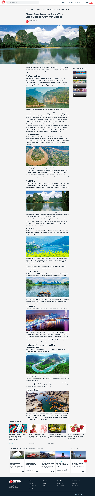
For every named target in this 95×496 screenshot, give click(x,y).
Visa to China (60, 483)
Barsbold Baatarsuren (13, 441)
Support (45, 481)
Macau (47, 308)
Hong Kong (40, 308)
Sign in (91, 3)
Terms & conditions (33, 487)
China (27, 67)
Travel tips (11, 443)
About (30, 481)
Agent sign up (75, 485)
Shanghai (50, 85)
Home (27, 9)
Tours (71, 2)
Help (44, 485)
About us (31, 483)
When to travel (60, 485)
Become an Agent (76, 481)
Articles (78, 2)
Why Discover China (33, 485)
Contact (86, 2)
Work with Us (74, 483)
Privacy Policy (32, 489)
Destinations (64, 2)
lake (58, 413)
